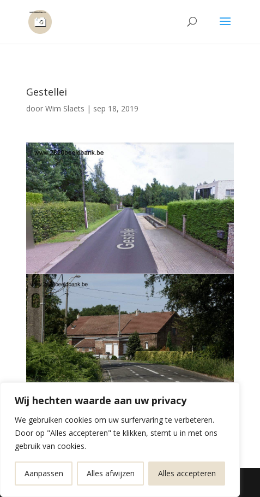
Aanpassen (44, 473)
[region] (120, 439)
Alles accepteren (187, 473)
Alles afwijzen (111, 473)
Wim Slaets (64, 108)
